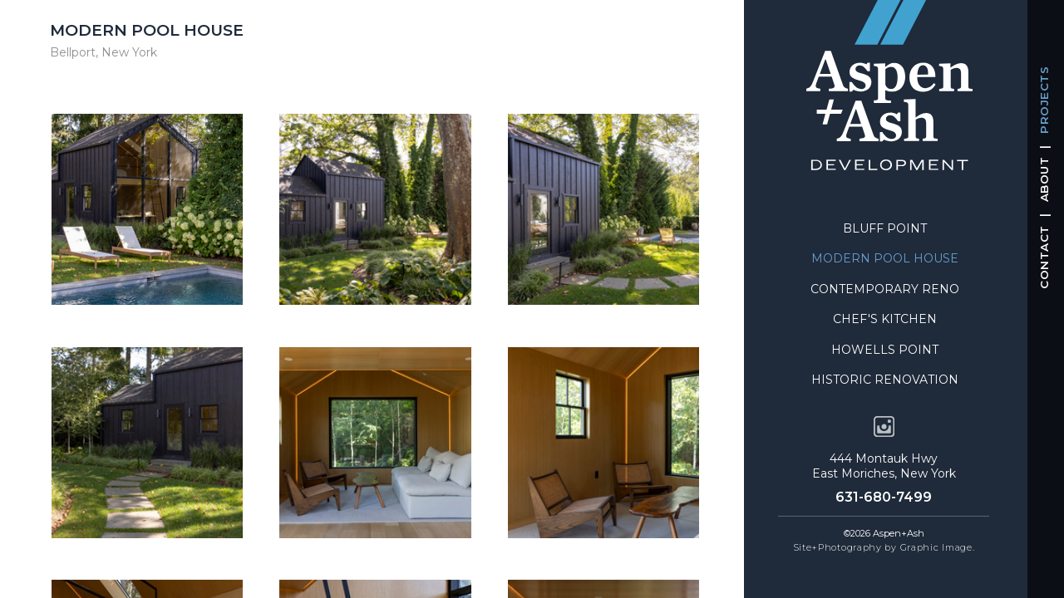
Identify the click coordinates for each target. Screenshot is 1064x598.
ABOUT (1044, 180)
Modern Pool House (884, 258)
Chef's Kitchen (885, 318)
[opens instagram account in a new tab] (884, 426)
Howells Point (884, 349)
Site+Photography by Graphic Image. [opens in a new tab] (884, 547)
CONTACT (1044, 258)
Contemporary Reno (884, 289)
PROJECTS (1044, 100)
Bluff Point (885, 228)
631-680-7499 (883, 497)
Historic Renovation (884, 379)
